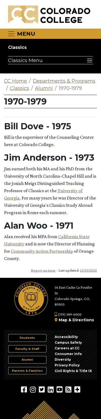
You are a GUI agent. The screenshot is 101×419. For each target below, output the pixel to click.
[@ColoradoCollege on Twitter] (42, 389)
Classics (17, 47)
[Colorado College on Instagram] (33, 389)
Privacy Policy (67, 365)
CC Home (15, 81)
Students (27, 338)
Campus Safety (68, 342)
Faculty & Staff (27, 349)
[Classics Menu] (50, 60)
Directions (83, 319)
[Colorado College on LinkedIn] (51, 389)
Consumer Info (68, 354)
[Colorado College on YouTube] (60, 389)
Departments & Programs (64, 81)
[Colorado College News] (69, 389)
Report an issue (43, 270)
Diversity (63, 359)
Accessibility (66, 337)
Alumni (44, 88)
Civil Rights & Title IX (73, 371)
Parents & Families (27, 371)
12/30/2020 (88, 270)
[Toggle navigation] (21, 34)
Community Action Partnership (42, 251)
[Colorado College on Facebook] (24, 389)
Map (63, 319)
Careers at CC (67, 348)
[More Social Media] (77, 389)
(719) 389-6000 (68, 314)
